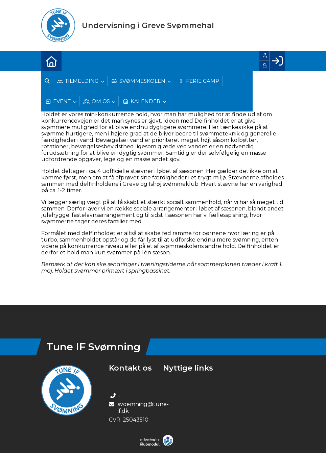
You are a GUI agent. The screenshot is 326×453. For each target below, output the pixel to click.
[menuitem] (51, 61)
